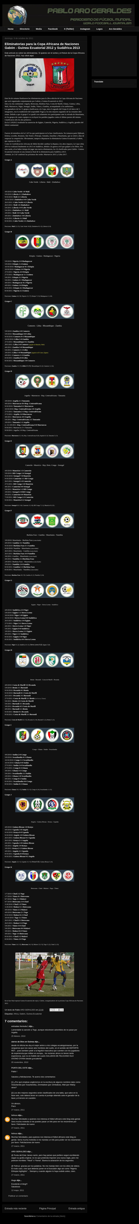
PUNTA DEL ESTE (19, 1068)
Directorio (25, 29)
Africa (16, 1014)
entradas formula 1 (19, 1026)
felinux (14, 1115)
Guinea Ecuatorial (33, 1014)
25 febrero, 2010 (18, 1036)
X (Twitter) (69, 29)
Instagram (85, 29)
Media (39, 29)
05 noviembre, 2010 (19, 1062)
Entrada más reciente (15, 1208)
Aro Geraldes (115, 29)
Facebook (53, 29)
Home (11, 29)
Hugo (13, 1180)
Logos (99, 29)
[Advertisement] (114, 55)
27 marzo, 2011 (18, 1110)
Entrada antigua (77, 1208)
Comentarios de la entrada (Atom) (50, 1216)
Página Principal (47, 1208)
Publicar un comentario (18, 1196)
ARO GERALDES (19, 1151)
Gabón (22, 1014)
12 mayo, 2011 (17, 1190)
